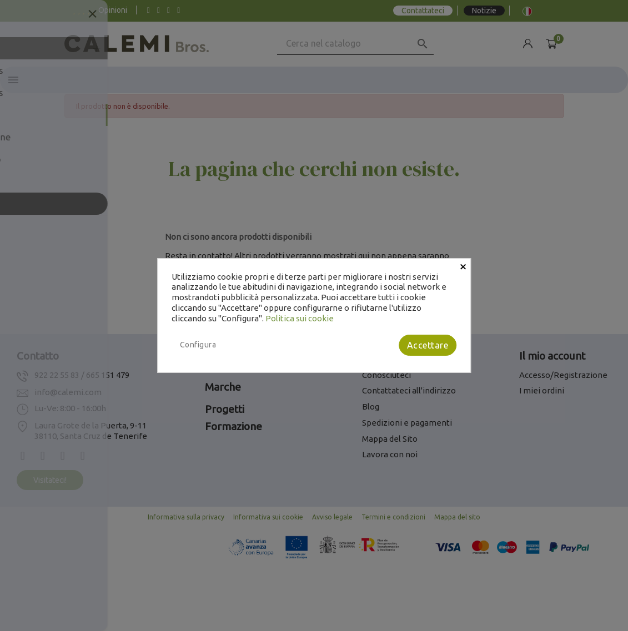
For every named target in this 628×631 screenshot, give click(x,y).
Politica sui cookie (299, 318)
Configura (198, 344)
